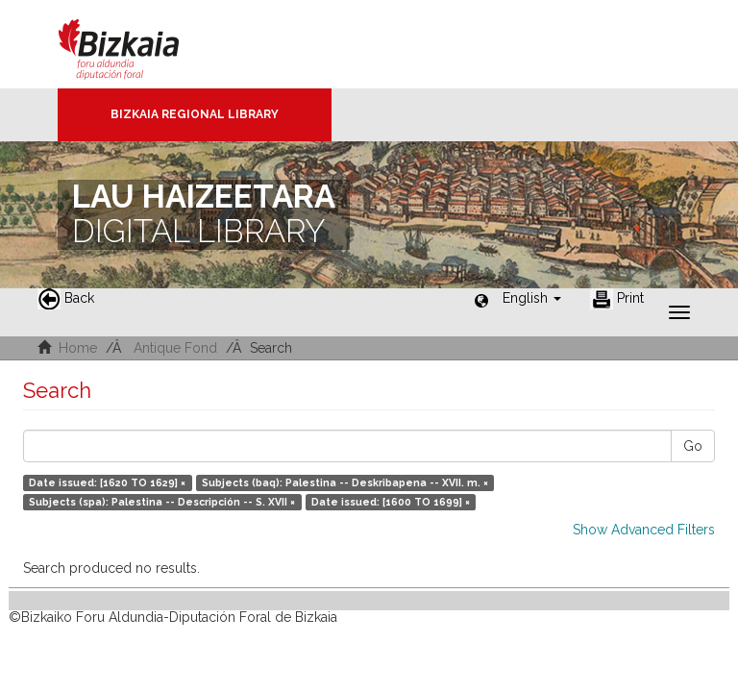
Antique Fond (175, 348)
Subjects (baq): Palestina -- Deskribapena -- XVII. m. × (345, 482)
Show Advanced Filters (644, 529)
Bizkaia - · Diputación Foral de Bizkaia (139, 44)
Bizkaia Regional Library (195, 114)
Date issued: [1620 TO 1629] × (107, 482)
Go (692, 446)
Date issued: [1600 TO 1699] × (390, 501)
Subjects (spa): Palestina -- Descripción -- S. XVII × (162, 501)
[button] (532, 298)
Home (78, 348)
